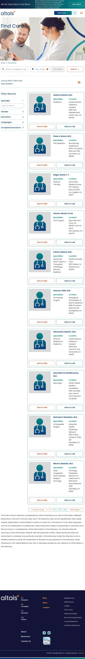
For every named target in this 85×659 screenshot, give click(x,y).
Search (75, 69)
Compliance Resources (72, 625)
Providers (31, 605)
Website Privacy (69, 598)
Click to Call (69, 126)
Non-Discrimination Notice (73, 617)
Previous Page (37, 510)
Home (3, 63)
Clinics (31, 618)
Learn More (76, 4)
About (23, 632)
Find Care (63, 13)
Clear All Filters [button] (7, 84)
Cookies (67, 606)
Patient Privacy (69, 602)
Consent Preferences (71, 621)
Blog (45, 598)
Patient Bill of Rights (70, 614)
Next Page (75, 510)
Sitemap (81, 653)
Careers (46, 607)
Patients (31, 599)
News (45, 603)
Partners (31, 612)
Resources (25, 636)
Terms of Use (68, 610)
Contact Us (26, 641)
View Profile (42, 126)
